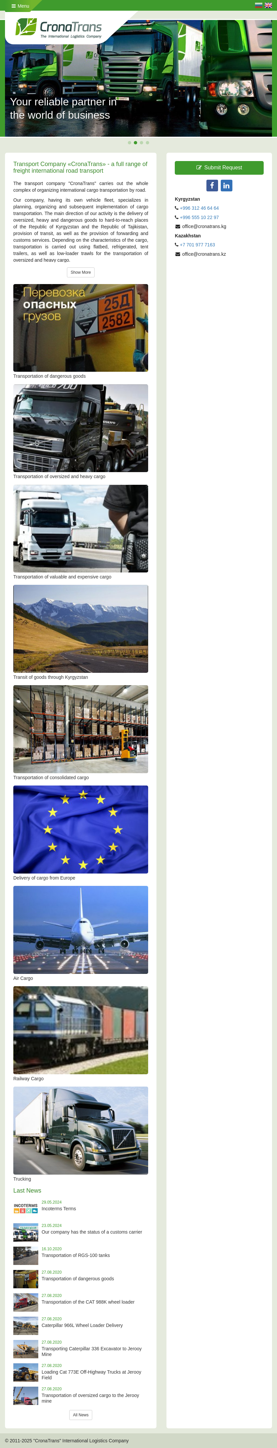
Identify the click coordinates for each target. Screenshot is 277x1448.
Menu (20, 6)
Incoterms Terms (59, 1208)
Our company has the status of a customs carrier (92, 1232)
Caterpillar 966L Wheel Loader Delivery (82, 1325)
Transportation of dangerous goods (78, 1278)
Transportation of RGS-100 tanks (76, 1255)
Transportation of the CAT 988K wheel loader (88, 1302)
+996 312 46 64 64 (199, 208)
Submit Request (219, 167)
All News (81, 1415)
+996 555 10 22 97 (199, 217)
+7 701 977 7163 (197, 244)
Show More (81, 272)
